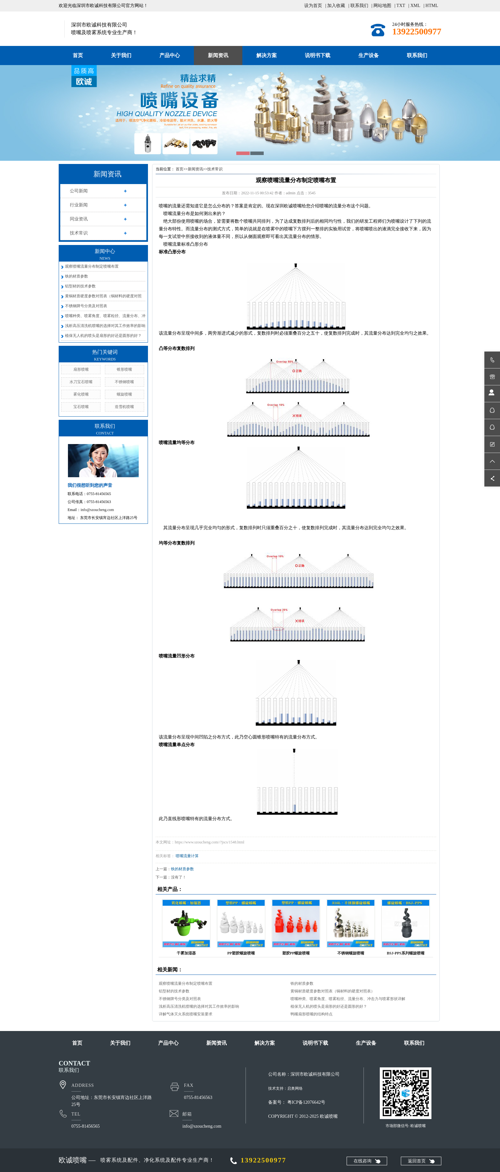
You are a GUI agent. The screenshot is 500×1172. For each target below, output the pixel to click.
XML (415, 5)
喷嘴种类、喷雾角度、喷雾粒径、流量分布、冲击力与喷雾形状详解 (347, 999)
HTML (431, 5)
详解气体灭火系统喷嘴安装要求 (185, 1014)
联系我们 (359, 5)
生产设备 (368, 55)
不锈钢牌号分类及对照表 (86, 306)
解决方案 (266, 55)
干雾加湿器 (186, 953)
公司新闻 (79, 191)
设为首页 (313, 5)
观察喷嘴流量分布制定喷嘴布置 (92, 266)
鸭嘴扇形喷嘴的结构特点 (311, 1014)
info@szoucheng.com (97, 510)
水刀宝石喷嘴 (81, 382)
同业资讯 (79, 219)
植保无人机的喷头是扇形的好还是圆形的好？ (103, 335)
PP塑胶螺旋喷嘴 (241, 953)
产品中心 (169, 55)
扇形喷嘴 (81, 369)
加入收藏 (336, 5)
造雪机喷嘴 (124, 406)
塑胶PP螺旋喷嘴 (296, 953)
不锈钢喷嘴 (124, 382)
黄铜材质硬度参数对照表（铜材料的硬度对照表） (332, 991)
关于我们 (121, 55)
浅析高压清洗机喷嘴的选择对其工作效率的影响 (105, 325)
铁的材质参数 (76, 276)
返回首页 (417, 1161)
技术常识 (79, 233)
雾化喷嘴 (81, 394)
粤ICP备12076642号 (306, 1102)
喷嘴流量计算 (187, 856)
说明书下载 (317, 55)
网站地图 (382, 5)
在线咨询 (362, 1161)
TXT (400, 5)
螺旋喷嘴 (124, 394)
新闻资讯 (218, 55)
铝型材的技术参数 (80, 286)
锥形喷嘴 (124, 369)
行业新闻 (79, 205)
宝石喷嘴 (81, 406)
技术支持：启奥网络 (285, 1088)
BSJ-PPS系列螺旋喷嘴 (405, 953)
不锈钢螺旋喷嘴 (350, 953)
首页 (78, 55)
